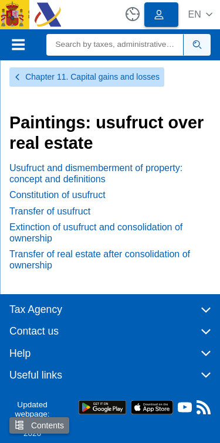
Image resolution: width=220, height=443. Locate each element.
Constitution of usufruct (57, 195)
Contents (39, 425)
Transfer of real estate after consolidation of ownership (99, 259)
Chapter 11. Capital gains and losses (87, 76)
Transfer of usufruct (49, 211)
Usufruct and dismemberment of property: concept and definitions (95, 173)
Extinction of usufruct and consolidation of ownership (95, 232)
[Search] (115, 45)
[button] (200, 14)
